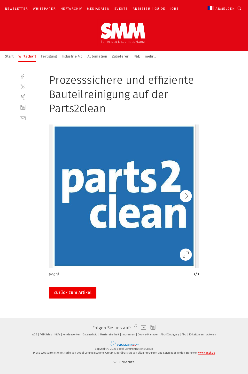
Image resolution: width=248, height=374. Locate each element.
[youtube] (142, 328)
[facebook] (23, 76)
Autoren (211, 334)
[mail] (23, 118)
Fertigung (49, 56)
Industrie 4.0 (72, 56)
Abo (184, 334)
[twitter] (23, 86)
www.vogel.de (206, 352)
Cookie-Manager (148, 334)
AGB (35, 334)
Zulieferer (120, 56)
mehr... (150, 56)
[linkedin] (23, 107)
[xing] (23, 97)
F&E (136, 56)
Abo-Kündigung (170, 334)
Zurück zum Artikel (73, 292)
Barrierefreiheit (110, 334)
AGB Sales (46, 334)
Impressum (129, 334)
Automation (97, 56)
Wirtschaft (27, 56)
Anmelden (225, 9)
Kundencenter (72, 334)
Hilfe (57, 334)
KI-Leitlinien (196, 334)
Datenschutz (90, 334)
